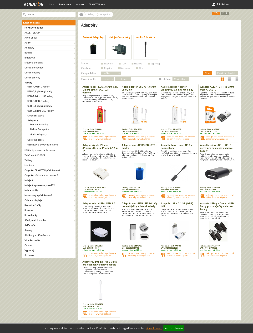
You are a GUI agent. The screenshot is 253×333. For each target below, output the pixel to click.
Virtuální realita (32, 240)
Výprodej (29, 250)
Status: (85, 63)
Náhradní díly (31, 190)
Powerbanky (31, 215)
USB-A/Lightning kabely (39, 91)
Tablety (28, 160)
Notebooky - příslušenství (38, 195)
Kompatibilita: (88, 73)
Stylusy (28, 230)
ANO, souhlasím (174, 328)
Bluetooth (30, 57)
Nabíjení (29, 180)
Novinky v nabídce (34, 27)
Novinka (138, 64)
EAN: (84, 131)
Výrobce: (86, 68)
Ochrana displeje (33, 200)
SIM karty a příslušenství (37, 235)
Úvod (51, 4)
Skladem (108, 64)
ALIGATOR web (97, 4)
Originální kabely (35, 115)
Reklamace (65, 4)
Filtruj (207, 73)
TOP (123, 64)
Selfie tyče (30, 225)
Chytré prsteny (32, 77)
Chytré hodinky (32, 72)
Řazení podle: (89, 79)
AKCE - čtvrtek (32, 32)
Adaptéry (29, 47)
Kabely (28, 82)
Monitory (29, 165)
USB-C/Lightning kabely (39, 106)
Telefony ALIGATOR (35, 155)
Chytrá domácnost (34, 67)
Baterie (28, 52)
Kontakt (80, 4)
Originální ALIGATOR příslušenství (42, 170)
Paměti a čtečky (33, 205)
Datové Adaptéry (39, 124)
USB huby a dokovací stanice (42, 144)
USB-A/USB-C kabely (38, 86)
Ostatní (28, 245)
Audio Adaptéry (38, 134)
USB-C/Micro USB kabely (40, 110)
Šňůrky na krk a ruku (35, 220)
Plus (141, 68)
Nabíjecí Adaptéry (39, 129)
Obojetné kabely (35, 139)
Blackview (125, 68)
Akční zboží (31, 37)
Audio (28, 42)
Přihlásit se (220, 4)
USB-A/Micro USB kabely (40, 96)
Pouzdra (29, 210)
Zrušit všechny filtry (227, 73)
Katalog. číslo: (88, 129)
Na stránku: (165, 79)
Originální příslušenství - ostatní (41, 175)
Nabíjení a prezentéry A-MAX (40, 185)
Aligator (108, 68)
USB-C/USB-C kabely (38, 101)
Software (29, 255)
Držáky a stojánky (34, 62)
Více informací (154, 328)
